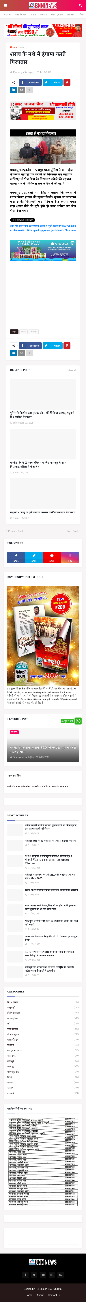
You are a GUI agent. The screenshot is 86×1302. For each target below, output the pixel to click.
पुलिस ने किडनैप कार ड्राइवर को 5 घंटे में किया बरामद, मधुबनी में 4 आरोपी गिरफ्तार (42, 416)
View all (72, 370)
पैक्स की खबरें (43, 1039)
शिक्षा (81, 14)
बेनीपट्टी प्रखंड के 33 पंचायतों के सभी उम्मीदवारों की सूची (50, 841)
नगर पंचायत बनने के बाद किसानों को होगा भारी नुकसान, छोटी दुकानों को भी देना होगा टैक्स (50, 908)
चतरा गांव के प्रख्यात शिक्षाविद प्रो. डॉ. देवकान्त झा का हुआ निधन (51, 938)
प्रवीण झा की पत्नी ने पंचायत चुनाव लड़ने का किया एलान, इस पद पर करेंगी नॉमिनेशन (51, 827)
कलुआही (43, 1007)
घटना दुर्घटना (57, 14)
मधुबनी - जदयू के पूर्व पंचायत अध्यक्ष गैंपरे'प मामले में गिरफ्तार (42, 513)
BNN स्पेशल (43, 1002)
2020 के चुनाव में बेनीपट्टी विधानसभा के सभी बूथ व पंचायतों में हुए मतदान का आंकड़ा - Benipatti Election (48, 860)
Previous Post (15, 531)
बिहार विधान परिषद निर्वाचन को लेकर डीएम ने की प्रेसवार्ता (51, 891)
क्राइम (33, 14)
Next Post (72, 531)
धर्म (43, 1023)
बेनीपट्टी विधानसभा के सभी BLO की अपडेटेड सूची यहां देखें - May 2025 (43, 750)
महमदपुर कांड (43, 1071)
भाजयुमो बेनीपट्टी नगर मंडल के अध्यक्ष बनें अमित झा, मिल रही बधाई (51, 923)
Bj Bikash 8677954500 (49, 1288)
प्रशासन (70, 14)
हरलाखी (43, 1093)
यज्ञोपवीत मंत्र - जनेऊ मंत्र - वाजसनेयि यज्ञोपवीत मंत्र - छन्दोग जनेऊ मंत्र (37, 786)
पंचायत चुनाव (43, 1034)
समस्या (43, 14)
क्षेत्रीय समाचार (43, 1012)
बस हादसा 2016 (43, 1050)
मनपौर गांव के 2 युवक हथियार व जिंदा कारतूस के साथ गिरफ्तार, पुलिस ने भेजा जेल (38, 465)
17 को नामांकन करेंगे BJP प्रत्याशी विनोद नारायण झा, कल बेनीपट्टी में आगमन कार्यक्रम (49, 954)
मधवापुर (34, 331)
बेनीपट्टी (43, 1061)
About (40, 1295)
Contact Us (54, 1295)
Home (7, 14)
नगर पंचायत (20, 14)
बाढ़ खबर (43, 1055)
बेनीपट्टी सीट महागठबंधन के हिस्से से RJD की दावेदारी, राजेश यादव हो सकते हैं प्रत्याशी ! (49, 969)
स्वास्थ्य (43, 1087)
